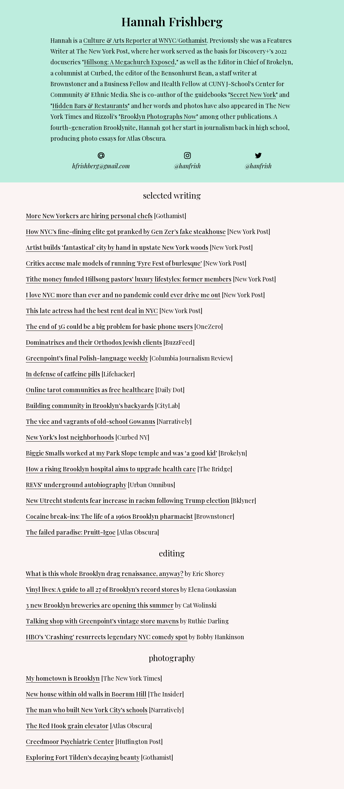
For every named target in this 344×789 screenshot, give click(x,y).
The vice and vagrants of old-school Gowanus (90, 421)
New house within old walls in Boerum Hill (86, 694)
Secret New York (253, 95)
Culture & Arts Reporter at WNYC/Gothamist (145, 40)
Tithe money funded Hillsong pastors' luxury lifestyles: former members (128, 279)
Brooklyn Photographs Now (158, 116)
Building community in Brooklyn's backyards (90, 406)
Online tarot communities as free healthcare (90, 390)
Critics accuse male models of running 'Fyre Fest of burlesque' (114, 263)
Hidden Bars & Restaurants (90, 106)
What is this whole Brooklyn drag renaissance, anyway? (104, 574)
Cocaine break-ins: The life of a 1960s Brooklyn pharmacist (109, 516)
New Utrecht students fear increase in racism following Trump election (127, 500)
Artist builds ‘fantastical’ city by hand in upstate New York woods (117, 247)
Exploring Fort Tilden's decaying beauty (82, 757)
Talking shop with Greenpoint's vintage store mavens (102, 621)
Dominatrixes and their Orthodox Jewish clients (94, 342)
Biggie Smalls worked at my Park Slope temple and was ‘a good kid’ (121, 453)
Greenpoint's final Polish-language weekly (87, 358)
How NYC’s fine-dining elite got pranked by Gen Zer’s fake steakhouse (126, 232)
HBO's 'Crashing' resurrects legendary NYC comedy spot (106, 637)
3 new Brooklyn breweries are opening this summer (100, 605)
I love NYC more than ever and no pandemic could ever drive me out (123, 295)
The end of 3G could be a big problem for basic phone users (109, 326)
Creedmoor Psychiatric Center (70, 741)
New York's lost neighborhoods (70, 437)
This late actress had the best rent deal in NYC (92, 311)
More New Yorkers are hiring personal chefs (89, 216)
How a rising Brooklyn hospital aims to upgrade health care (111, 469)
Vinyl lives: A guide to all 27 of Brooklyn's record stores (102, 589)
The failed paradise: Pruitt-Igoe (71, 532)
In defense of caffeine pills (63, 374)
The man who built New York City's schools (86, 710)
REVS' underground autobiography (76, 485)
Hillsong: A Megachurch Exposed (129, 62)
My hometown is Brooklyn (63, 678)
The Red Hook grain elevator (67, 726)
